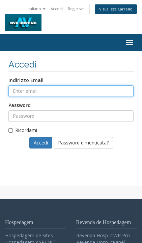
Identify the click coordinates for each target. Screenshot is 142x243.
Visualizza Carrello (116, 8)
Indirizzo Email (26, 80)
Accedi (57, 8)
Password (19, 105)
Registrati (76, 8)
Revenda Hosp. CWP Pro (103, 235)
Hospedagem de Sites (29, 235)
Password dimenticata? (83, 142)
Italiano (37, 8)
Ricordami (22, 130)
